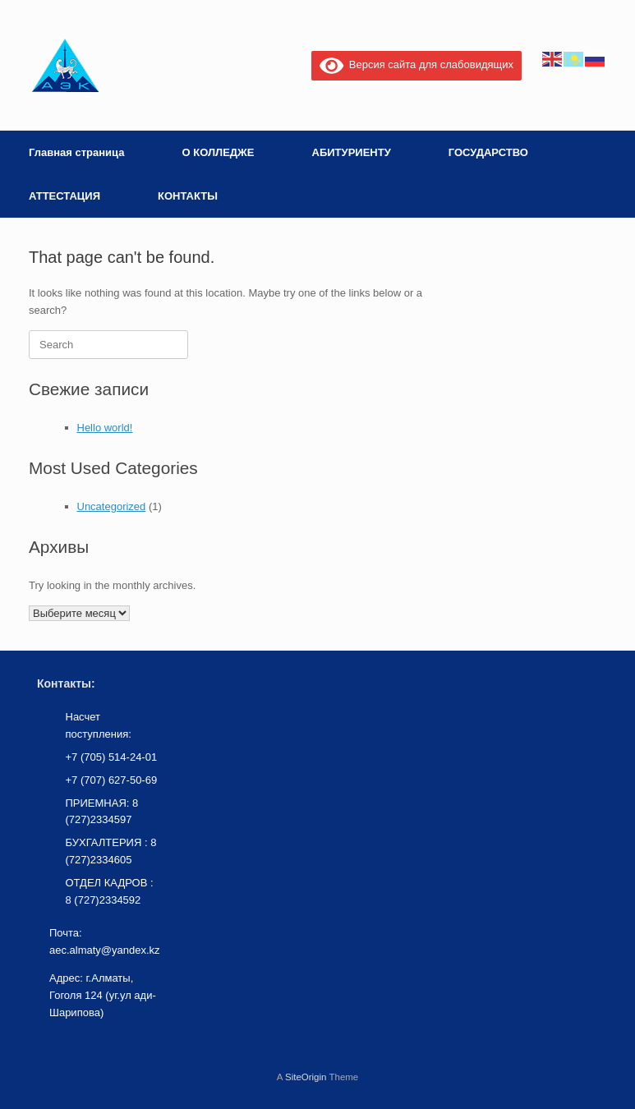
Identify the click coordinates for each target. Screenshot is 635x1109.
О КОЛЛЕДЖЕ (218, 152)
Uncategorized (111, 506)
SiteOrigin (306, 1077)
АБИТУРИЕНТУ (351, 152)
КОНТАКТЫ (188, 196)
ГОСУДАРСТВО (488, 152)
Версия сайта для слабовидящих (416, 64)
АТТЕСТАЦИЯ (64, 196)
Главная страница (76, 152)
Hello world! (105, 427)
